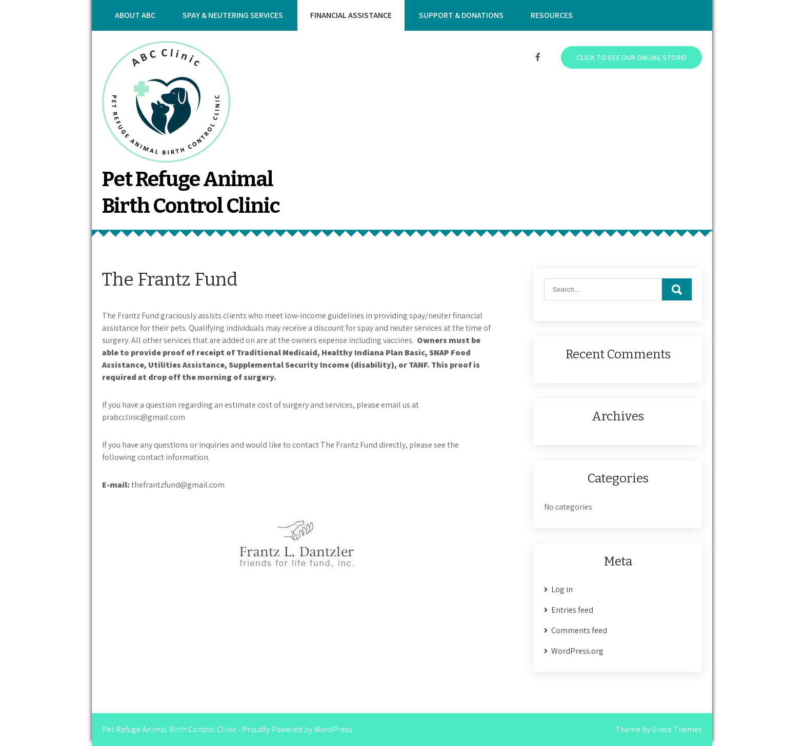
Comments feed (579, 630)
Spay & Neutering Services (233, 15)
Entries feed (572, 609)
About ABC (135, 15)
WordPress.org (577, 651)
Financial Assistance (351, 15)
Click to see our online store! (631, 57)
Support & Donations (461, 15)
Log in (562, 589)
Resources (552, 15)
